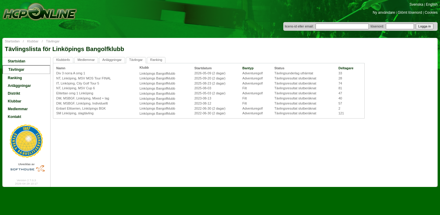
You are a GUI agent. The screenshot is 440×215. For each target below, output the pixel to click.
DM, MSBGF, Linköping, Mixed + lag (82, 98)
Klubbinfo (63, 60)
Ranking (15, 78)
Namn (61, 68)
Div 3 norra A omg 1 (70, 73)
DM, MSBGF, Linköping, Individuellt (82, 103)
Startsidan (12, 41)
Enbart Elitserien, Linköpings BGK (81, 108)
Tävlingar (53, 41)
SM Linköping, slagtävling (75, 113)
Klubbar (33, 41)
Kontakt (14, 117)
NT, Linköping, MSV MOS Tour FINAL (83, 78)
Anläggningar (19, 86)
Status (279, 68)
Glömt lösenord (410, 12)
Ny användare (384, 12)
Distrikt (14, 93)
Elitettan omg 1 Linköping (74, 93)
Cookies (431, 12)
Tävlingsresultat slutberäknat (295, 78)
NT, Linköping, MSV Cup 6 (75, 88)
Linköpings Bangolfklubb (157, 73)
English (432, 4)
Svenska (416, 4)
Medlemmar (18, 109)
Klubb (144, 67)
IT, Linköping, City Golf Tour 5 (77, 83)
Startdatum (203, 68)
